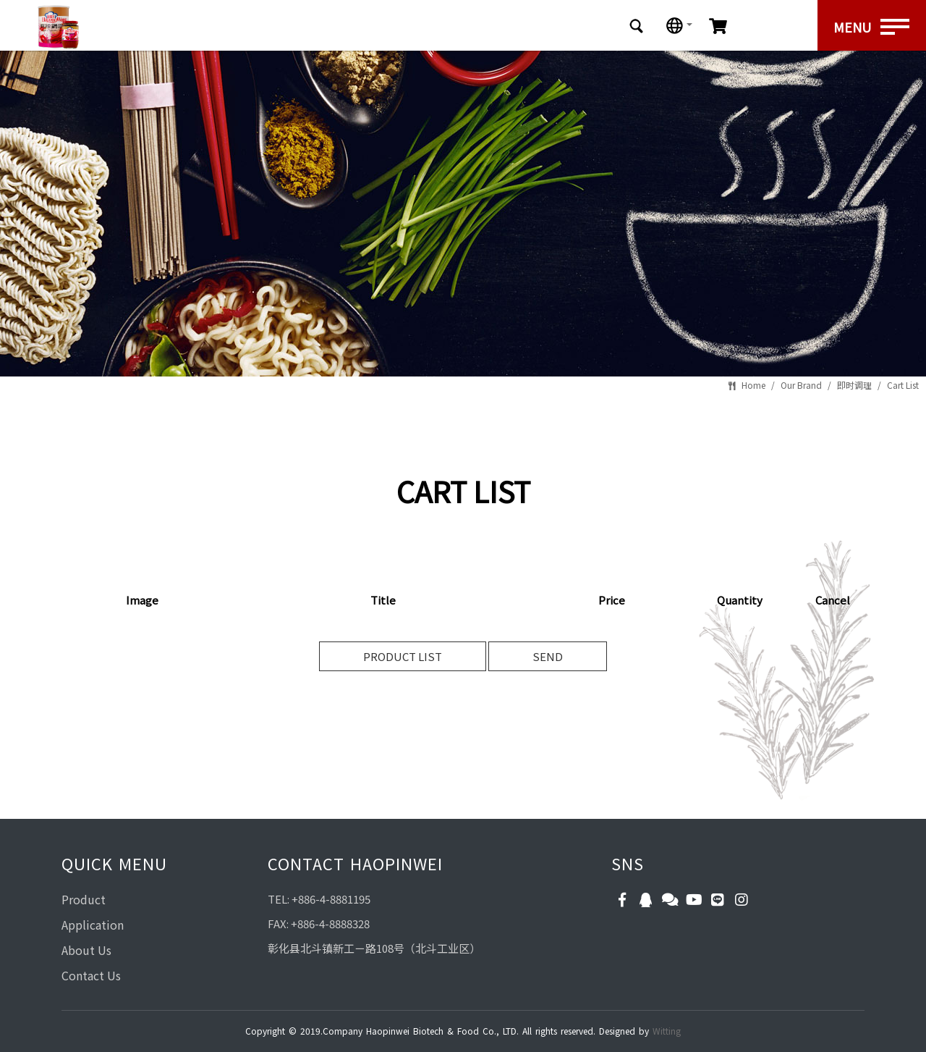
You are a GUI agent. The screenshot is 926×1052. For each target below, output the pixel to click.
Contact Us (91, 975)
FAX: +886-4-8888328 (319, 923)
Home (753, 385)
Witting (667, 1030)
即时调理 (854, 385)
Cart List (903, 385)
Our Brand (801, 385)
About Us (86, 950)
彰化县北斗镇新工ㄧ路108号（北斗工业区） (374, 948)
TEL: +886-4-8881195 (319, 898)
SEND (547, 656)
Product (83, 899)
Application (92, 924)
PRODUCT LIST (402, 656)
